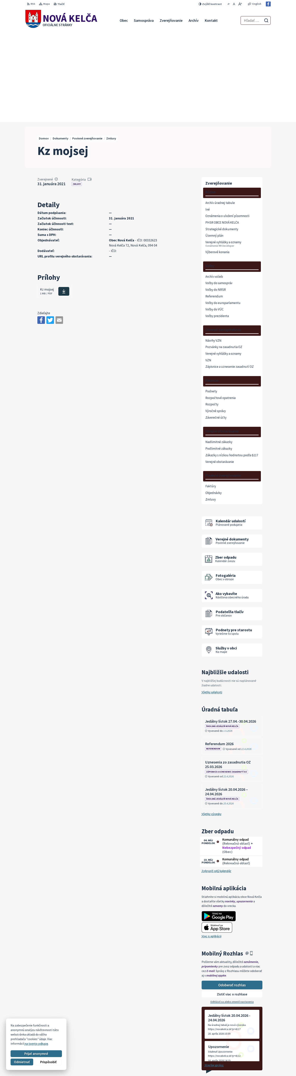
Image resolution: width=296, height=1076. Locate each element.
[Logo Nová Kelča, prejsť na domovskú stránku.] (61, 20)
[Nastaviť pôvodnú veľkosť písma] (234, 4)
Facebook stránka (246, 1068)
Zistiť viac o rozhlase (232, 903)
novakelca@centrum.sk (250, 1063)
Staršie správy (214, 974)
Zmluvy (77, 93)
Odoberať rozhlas (232, 894)
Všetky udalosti (212, 601)
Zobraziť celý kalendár (216, 780)
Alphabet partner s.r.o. (74, 1027)
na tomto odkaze (36, 1043)
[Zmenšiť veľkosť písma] (228, 4)
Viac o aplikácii (211, 845)
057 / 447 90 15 (243, 1058)
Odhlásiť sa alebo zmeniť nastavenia (232, 910)
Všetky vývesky (211, 723)
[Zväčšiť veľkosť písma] (240, 4)
